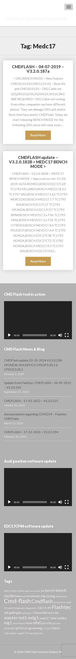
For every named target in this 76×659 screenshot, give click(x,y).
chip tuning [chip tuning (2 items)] (48, 596)
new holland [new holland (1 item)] (19, 623)
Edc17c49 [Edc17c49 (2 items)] (44, 608)
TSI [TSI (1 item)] (27, 633)
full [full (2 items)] (6, 612)
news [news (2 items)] (29, 623)
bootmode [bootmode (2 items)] (33, 596)
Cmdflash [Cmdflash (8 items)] (42, 601)
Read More (40, 136)
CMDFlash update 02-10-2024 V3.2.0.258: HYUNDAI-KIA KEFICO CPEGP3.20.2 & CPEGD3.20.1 (33, 364)
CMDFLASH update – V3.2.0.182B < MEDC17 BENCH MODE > (38, 162)
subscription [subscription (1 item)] (10, 633)
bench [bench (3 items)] (50, 590)
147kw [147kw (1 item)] (13, 591)
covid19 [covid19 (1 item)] (10, 608)
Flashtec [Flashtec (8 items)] (61, 607)
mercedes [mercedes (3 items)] (58, 618)
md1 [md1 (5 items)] (22, 617)
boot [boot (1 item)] (23, 596)
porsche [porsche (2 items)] (46, 623)
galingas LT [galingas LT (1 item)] (28, 613)
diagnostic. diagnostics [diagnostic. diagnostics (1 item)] (26, 608)
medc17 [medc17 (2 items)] (45, 618)
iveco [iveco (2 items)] (51, 612)
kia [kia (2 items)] (57, 612)
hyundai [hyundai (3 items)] (40, 612)
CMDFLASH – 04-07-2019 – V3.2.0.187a (38, 69)
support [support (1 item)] (21, 633)
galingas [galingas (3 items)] (15, 612)
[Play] (9, 335)
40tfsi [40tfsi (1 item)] (7, 591)
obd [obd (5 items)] (37, 622)
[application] (38, 320)
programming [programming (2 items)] (33, 628)
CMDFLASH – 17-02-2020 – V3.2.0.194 (31, 432)
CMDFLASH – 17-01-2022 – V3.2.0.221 (31, 401)
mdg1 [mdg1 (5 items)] (33, 617)
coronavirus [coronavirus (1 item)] (59, 602)
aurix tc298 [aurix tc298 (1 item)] (38, 591)
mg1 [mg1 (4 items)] (8, 622)
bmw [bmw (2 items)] (18, 596)
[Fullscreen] (67, 335)
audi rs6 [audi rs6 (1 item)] (29, 591)
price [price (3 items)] (20, 628)
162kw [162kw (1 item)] (20, 591)
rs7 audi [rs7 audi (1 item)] (47, 628)
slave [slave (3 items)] (56, 628)
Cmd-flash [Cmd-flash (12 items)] (17, 600)
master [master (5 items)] (11, 617)
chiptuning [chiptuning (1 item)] (61, 596)
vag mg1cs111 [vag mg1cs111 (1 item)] (36, 633)
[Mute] (60, 335)
